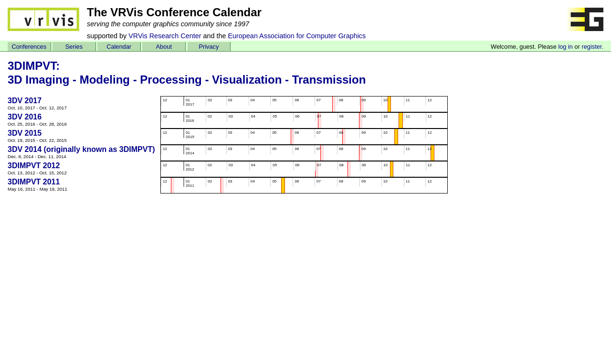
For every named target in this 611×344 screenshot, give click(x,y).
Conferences (29, 46)
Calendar (118, 46)
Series (74, 46)
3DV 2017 (25, 101)
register (591, 46)
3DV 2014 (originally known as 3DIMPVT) (81, 149)
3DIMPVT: (34, 65)
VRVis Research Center (164, 36)
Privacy (209, 46)
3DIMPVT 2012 (34, 165)
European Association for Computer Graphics (297, 36)
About (164, 46)
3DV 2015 (25, 133)
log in (565, 46)
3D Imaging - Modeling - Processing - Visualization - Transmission (187, 79)
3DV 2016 (25, 117)
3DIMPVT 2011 (34, 182)
